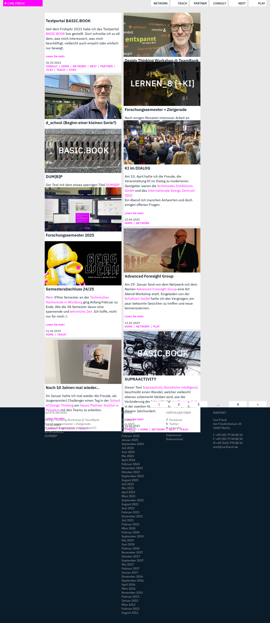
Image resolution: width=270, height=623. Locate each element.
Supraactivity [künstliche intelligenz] (170, 387)
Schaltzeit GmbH (137, 298)
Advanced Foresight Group (149, 276)
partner (134, 3)
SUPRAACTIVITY (140, 379)
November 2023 (132, 468)
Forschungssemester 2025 (70, 235)
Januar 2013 (130, 600)
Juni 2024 (128, 452)
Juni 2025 (128, 424)
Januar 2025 (130, 440)
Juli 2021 (128, 520)
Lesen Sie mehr (55, 56)
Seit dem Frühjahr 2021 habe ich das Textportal (82, 29)
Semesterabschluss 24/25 (70, 289)
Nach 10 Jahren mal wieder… (73, 387)
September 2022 (133, 500)
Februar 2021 (130, 524)
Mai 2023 (128, 488)
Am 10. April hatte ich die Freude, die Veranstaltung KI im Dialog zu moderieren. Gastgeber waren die (157, 181)
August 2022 (130, 504)
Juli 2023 (128, 484)
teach (116, 3)
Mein (49, 297)
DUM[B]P (54, 176)
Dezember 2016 (132, 576)
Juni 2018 (128, 544)
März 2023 (128, 496)
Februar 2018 (130, 548)
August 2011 (130, 613)
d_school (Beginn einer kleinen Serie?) (81, 122)
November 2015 (132, 592)
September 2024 (133, 444)
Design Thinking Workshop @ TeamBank (162, 60)
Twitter (174, 424)
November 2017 (132, 552)
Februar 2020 (130, 532)
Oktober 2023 (131, 472)
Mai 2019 (128, 540)
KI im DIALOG (137, 168)
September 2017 (133, 560)
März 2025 (128, 432)
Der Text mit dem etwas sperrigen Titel (76, 185)
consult (153, 3)
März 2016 (128, 588)
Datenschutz (174, 439)
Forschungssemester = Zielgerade (156, 109)
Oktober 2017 (131, 556)
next (176, 3)
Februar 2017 (130, 568)
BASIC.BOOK (55, 33)
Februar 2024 (130, 464)
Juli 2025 (128, 420)
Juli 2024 (128, 448)
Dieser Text (134, 387)
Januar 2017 (130, 572)
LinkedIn (175, 428)
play (195, 3)
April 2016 (128, 584)
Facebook (175, 420)
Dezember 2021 (132, 516)
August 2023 (130, 480)
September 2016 (133, 580)
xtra (72, 70)
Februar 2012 (130, 609)
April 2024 (128, 460)
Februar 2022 (130, 512)
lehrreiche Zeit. (81, 311)
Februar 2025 (130, 436)
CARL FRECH (14, 3)
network (95, 3)
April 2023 (128, 492)
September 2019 (133, 536)
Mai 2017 (128, 564)
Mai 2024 (128, 456)
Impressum (173, 435)
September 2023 (133, 476)
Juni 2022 (128, 508)
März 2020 (128, 528)
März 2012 (128, 604)
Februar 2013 (130, 596)
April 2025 (128, 428)
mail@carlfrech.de (225, 447)
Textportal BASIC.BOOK (68, 20)
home (65, 66)
